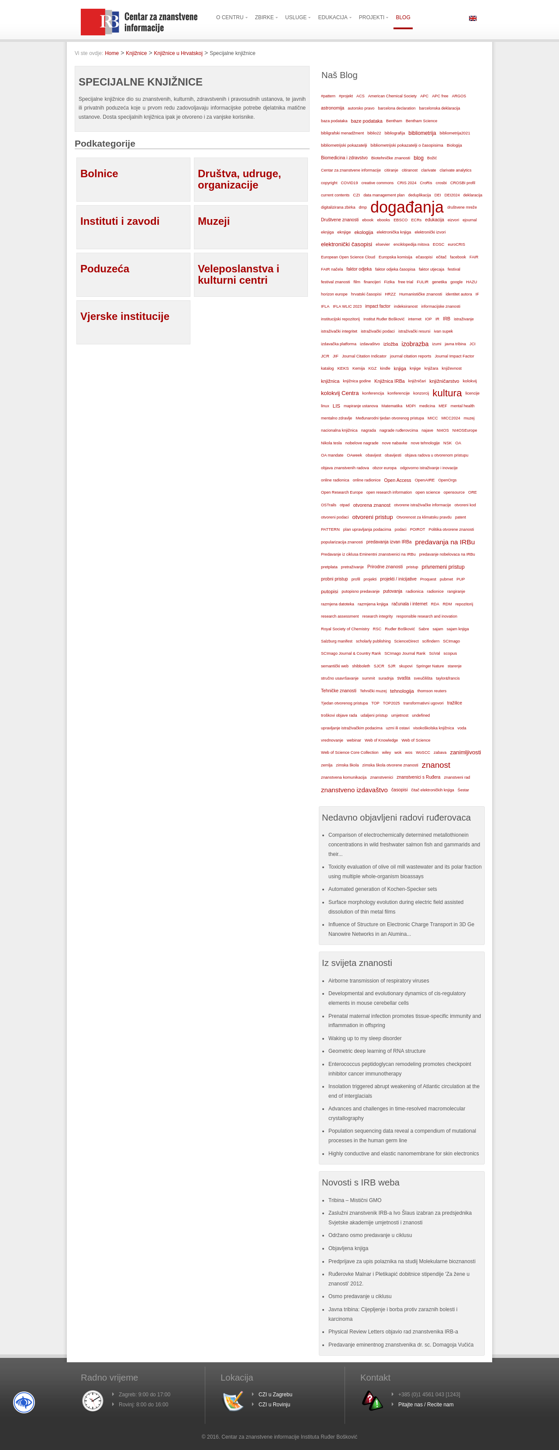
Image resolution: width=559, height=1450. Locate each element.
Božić (432, 158)
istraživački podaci (378, 331)
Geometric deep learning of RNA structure (377, 1051)
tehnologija (402, 691)
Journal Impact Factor (454, 356)
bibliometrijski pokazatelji (344, 145)
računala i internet (410, 603)
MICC (433, 418)
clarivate (428, 170)
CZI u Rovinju (274, 1405)
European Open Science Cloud (348, 257)
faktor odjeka (359, 269)
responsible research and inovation (426, 616)
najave (427, 430)
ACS (360, 96)
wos (408, 752)
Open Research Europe (342, 492)
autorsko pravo (361, 108)
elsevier (383, 244)
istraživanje (464, 319)
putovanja (392, 591)
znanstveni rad (457, 777)
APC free (440, 96)
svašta (403, 678)
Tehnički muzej (373, 691)
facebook (458, 257)
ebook (367, 219)
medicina (427, 406)
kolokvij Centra (340, 393)
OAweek (354, 455)
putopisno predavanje (361, 591)
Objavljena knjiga (348, 1248)
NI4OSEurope (464, 430)
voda (462, 728)
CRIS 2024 (406, 183)
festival (454, 269)
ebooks (383, 220)
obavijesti (393, 455)
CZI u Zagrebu (275, 1395)
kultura (447, 393)
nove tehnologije (425, 443)
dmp (363, 207)
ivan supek (443, 331)
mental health (463, 406)
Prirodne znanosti (385, 566)
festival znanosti (335, 282)
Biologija (454, 145)
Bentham (394, 121)
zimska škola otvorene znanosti (390, 765)
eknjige (344, 232)
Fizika (389, 282)
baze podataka (367, 121)
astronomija (332, 108)
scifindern (431, 641)
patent (460, 517)
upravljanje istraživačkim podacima (352, 728)
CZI (356, 194)
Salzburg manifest (336, 641)
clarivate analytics (456, 170)
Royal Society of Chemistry (345, 629)
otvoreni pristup (372, 517)
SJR (392, 666)
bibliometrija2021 (455, 133)
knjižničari (417, 381)
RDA (435, 604)
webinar (354, 740)
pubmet (446, 579)
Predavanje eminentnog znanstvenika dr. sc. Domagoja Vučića (400, 1345)
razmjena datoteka (337, 604)
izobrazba (415, 343)
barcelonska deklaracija (439, 108)
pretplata (329, 566)
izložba (390, 344)
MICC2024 (451, 418)
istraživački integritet (339, 331)
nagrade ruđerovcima (399, 430)
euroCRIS (456, 244)
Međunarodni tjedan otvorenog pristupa (389, 418)
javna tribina (455, 344)
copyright (329, 183)
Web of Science (415, 740)
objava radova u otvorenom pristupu (436, 455)
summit (368, 678)
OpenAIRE (425, 480)
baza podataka (334, 121)
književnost (452, 368)
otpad (345, 505)
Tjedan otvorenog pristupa (344, 703)
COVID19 (349, 183)
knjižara (431, 368)
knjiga (400, 368)
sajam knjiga (458, 629)
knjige (415, 368)
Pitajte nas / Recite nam (426, 1405)
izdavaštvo (370, 343)
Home (112, 53)
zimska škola (347, 765)
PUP (460, 579)
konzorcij (421, 393)
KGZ (373, 368)
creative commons (377, 183)
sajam (438, 629)
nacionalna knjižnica (339, 430)
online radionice (367, 480)
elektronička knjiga (393, 232)
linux (325, 406)
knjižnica (330, 381)
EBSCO (400, 220)
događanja (407, 207)
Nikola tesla (331, 443)
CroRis (426, 183)
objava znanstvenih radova (345, 468)
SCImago (451, 641)
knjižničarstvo (444, 381)
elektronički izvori (429, 232)
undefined (421, 715)
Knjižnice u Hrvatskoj (178, 53)
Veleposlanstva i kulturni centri (239, 274)
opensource (454, 492)
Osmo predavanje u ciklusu (360, 1296)
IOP (428, 319)
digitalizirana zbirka (338, 207)
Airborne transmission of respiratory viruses (378, 981)
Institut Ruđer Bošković (383, 319)
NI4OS (443, 430)
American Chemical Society (392, 96)
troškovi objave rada (339, 715)
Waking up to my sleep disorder (365, 1038)
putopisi (329, 591)
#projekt (346, 96)
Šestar (463, 790)
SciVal (434, 653)
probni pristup (334, 579)
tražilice (454, 703)
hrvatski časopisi (366, 294)
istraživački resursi (414, 331)
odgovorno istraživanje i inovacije (429, 468)
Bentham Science (421, 121)
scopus (450, 653)
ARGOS (459, 96)
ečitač (441, 257)
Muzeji (214, 221)
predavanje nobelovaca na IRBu (447, 554)
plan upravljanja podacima (367, 529)
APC (424, 96)
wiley (386, 752)
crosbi (441, 182)
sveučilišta (423, 678)
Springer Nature (430, 666)
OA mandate (332, 455)
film (356, 281)
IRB (446, 318)
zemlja (326, 765)
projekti (369, 579)
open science (427, 492)
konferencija (373, 393)
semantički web (335, 666)
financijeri (372, 282)
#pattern (328, 96)
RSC (377, 629)
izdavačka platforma (338, 344)
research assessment (340, 616)
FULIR (422, 282)
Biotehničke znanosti (390, 157)
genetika (439, 282)
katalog (327, 368)
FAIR (473, 257)
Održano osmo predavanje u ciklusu (370, 1235)
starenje (455, 666)
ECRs (416, 220)
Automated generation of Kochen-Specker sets (382, 889)
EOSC (438, 244)
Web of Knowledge (381, 740)
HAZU (471, 282)
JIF (335, 356)
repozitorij (464, 604)
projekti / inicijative (398, 579)
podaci (401, 529)
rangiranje (456, 591)
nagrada (368, 430)
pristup (412, 567)
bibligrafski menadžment (342, 133)
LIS (336, 406)
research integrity (377, 616)
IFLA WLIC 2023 (347, 306)
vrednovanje (332, 740)
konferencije (398, 393)
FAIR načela (332, 269)
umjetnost (400, 715)
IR (437, 319)
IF (477, 294)
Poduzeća (104, 269)
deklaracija (473, 195)
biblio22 (374, 133)
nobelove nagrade (362, 442)
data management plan (383, 195)
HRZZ (390, 294)
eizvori (453, 220)
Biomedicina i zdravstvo (344, 157)
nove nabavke (394, 443)
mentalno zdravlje (336, 418)
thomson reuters (432, 691)
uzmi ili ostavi (398, 728)
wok (397, 752)
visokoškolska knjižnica (433, 728)
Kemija (358, 368)
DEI (438, 195)
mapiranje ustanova (361, 406)
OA (458, 443)
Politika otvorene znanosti (451, 529)
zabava (440, 752)
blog (419, 158)
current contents (335, 195)
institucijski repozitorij (340, 318)
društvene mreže (462, 207)
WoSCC (423, 752)
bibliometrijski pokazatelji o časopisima (407, 145)
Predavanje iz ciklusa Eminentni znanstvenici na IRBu (368, 554)
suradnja (385, 678)
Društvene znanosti (340, 219)
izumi (436, 344)
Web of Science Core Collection (350, 752)
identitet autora (459, 294)
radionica (414, 591)
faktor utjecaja (431, 269)
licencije (473, 393)
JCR (325, 356)
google (456, 282)
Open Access (397, 480)
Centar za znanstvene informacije (351, 170)
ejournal (469, 220)
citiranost (410, 170)
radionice (435, 591)
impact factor (377, 306)
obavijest (373, 455)
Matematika (392, 406)
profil (356, 579)
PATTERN (330, 529)
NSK (447, 442)
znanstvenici (381, 777)
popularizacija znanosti (342, 541)
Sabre (423, 629)
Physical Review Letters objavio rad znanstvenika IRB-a (393, 1332)
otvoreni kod (465, 505)
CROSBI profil (462, 183)
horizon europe (334, 294)
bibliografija (395, 133)
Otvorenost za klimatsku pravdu (424, 517)
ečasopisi (424, 257)
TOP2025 (391, 703)
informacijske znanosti (440, 306)
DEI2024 (452, 195)
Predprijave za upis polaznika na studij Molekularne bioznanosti (402, 1261)
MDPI (411, 406)
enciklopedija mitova (411, 244)
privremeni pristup (443, 567)
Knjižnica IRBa (389, 381)
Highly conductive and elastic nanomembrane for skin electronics (403, 1154)
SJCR (379, 666)
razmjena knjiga (373, 603)
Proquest (428, 579)
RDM (447, 604)
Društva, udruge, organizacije (239, 179)
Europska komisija (395, 256)
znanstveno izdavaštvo (354, 790)
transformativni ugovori (424, 703)
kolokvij (470, 380)
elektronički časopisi (346, 244)
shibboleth (361, 666)
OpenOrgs (447, 480)
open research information (389, 492)
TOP (375, 703)
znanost (436, 765)
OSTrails (328, 505)
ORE (472, 492)
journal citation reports (410, 356)
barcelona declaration (396, 108)
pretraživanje (352, 567)
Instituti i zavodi (119, 221)
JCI (472, 344)
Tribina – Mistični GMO (355, 1200)
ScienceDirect (406, 641)
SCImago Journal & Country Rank (351, 653)
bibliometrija (422, 133)
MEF (442, 406)
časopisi (399, 789)
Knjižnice (136, 53)
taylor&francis (448, 678)
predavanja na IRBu (445, 542)
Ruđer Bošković (400, 628)
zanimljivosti (465, 752)
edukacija (434, 219)
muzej (469, 418)
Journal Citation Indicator (364, 356)
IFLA (325, 306)
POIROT (417, 529)
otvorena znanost (372, 505)
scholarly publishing (373, 641)
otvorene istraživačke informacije (422, 505)
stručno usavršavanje (340, 678)
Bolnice (99, 173)
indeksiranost (406, 306)
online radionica (335, 480)
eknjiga (327, 232)
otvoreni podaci (335, 517)
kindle (385, 368)
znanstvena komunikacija (343, 777)
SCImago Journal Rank (404, 653)
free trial (406, 281)
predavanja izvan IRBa (389, 541)
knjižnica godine (357, 381)
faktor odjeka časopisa (395, 269)
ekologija (363, 232)
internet (414, 319)
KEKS (343, 368)
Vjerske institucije (124, 316)
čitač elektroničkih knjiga (432, 790)
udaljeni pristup (374, 715)
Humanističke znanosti (420, 294)
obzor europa (385, 468)
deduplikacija (419, 195)
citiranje (391, 170)
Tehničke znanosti (338, 690)
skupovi (406, 666)
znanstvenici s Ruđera (418, 777)
